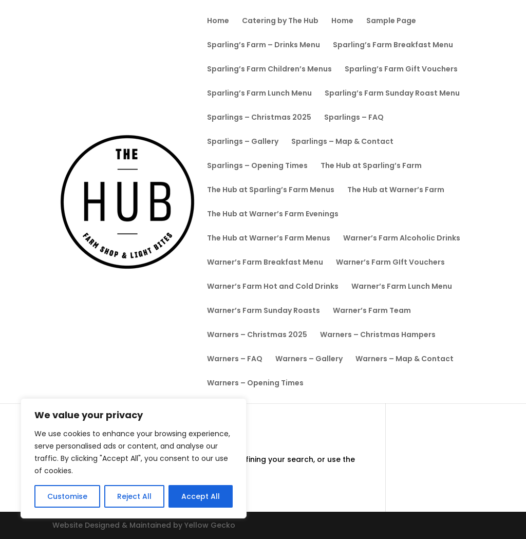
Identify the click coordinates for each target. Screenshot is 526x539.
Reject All (134, 496)
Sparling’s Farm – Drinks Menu (263, 45)
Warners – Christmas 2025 (257, 335)
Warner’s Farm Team (372, 311)
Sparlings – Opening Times (257, 166)
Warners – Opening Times (255, 383)
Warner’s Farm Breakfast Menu (265, 262)
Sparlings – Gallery (242, 142)
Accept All (200, 496)
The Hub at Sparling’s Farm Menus (270, 190)
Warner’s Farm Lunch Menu (401, 287)
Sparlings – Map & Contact (342, 142)
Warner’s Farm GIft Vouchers (390, 262)
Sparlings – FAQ (354, 118)
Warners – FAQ (234, 359)
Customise (67, 496)
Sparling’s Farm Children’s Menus (269, 69)
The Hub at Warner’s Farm (395, 190)
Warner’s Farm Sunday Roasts (263, 311)
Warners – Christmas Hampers (378, 335)
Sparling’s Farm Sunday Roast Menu (392, 93)
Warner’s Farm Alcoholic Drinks (401, 238)
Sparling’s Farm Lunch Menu (259, 93)
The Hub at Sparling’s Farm (371, 166)
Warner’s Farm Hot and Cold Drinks (273, 287)
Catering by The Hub (280, 21)
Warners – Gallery (309, 359)
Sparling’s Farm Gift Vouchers (401, 69)
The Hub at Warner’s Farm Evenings (273, 214)
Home (218, 21)
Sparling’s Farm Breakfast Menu (393, 45)
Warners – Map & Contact (404, 359)
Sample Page (391, 21)
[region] (134, 458)
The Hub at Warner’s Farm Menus (268, 238)
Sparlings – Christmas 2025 (259, 118)
